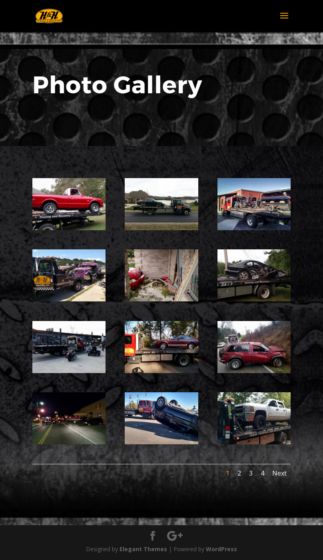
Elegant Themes (143, 549)
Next (279, 473)
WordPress (221, 549)
